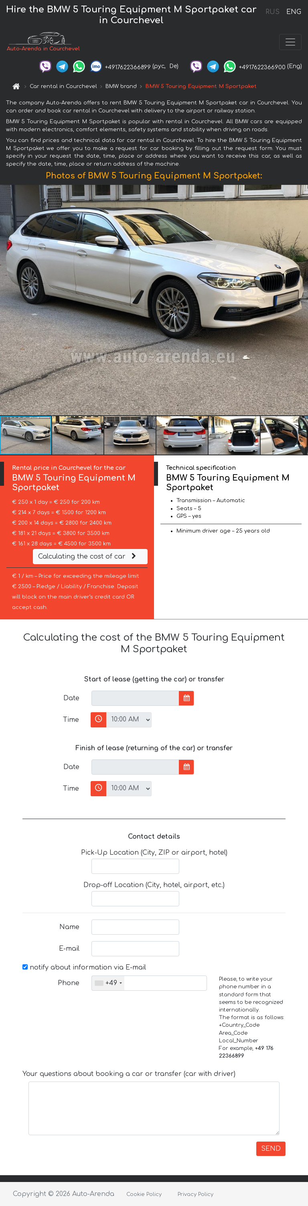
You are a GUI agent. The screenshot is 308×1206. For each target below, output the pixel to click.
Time (71, 719)
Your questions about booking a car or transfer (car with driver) (128, 1074)
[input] (135, 698)
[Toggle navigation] (290, 42)
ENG (293, 12)
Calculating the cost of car (88, 556)
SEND (271, 1148)
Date (71, 698)
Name (69, 927)
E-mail (69, 948)
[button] (300, 300)
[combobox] (108, 983)
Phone (68, 983)
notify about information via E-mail (84, 967)
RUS (272, 12)
